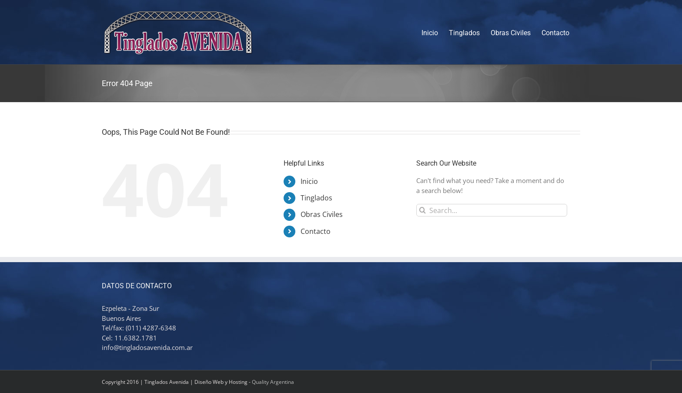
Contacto (316, 231)
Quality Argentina (273, 382)
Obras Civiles (322, 214)
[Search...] (491, 210)
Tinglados (316, 198)
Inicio (309, 181)
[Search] (422, 210)
